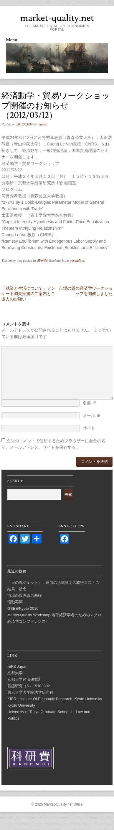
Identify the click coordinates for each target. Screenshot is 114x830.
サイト (89, 428)
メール (91, 415)
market (42, 124)
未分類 (42, 261)
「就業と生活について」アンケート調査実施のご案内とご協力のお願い (28, 293)
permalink (77, 261)
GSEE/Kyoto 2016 (23, 608)
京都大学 (15, 673)
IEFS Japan (17, 666)
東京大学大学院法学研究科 (30, 692)
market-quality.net (57, 18)
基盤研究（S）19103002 (28, 686)
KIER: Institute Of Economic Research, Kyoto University (54, 699)
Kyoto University (21, 705)
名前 (89, 402)
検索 (68, 494)
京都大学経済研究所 (24, 679)
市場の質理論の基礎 (24, 595)
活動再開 (15, 602)
